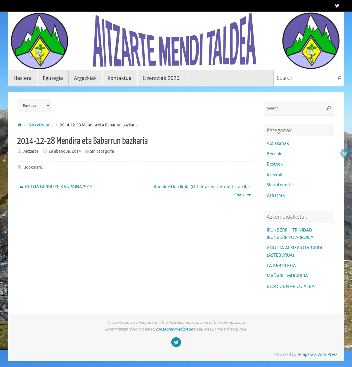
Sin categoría (41, 125)
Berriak (274, 154)
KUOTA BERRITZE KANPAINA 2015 (55, 187)
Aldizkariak (278, 143)
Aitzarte (31, 151)
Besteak (275, 164)
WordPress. (328, 354)
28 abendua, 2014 (64, 151)
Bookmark (32, 167)
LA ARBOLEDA (281, 266)
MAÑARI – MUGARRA (287, 276)
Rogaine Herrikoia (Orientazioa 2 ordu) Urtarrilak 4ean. (202, 190)
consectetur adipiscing (175, 329)
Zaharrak (276, 195)
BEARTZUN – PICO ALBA (291, 286)
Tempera (305, 354)
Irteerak (274, 175)
